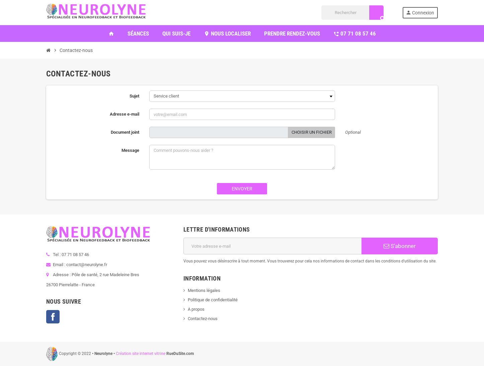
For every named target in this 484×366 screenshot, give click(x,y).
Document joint (125, 132)
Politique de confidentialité (213, 299)
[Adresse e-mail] (272, 246)
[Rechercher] (352, 12)
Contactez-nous (203, 318)
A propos (196, 309)
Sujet (134, 96)
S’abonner (400, 246)
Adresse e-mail (124, 114)
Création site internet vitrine (140, 353)
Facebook (53, 316)
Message (130, 150)
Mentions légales (204, 290)
